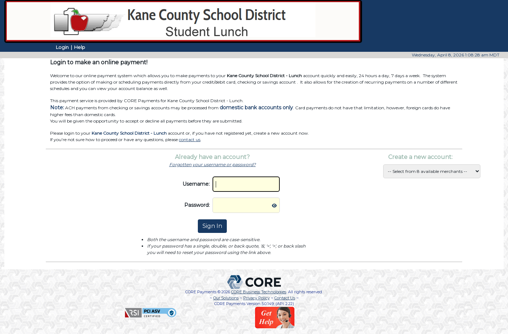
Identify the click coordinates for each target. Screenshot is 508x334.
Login (62, 47)
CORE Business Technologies (258, 291)
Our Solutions (226, 297)
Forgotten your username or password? (212, 164)
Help (79, 47)
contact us (189, 139)
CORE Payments (200, 291)
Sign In (212, 226)
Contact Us (284, 297)
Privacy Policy (256, 297)
